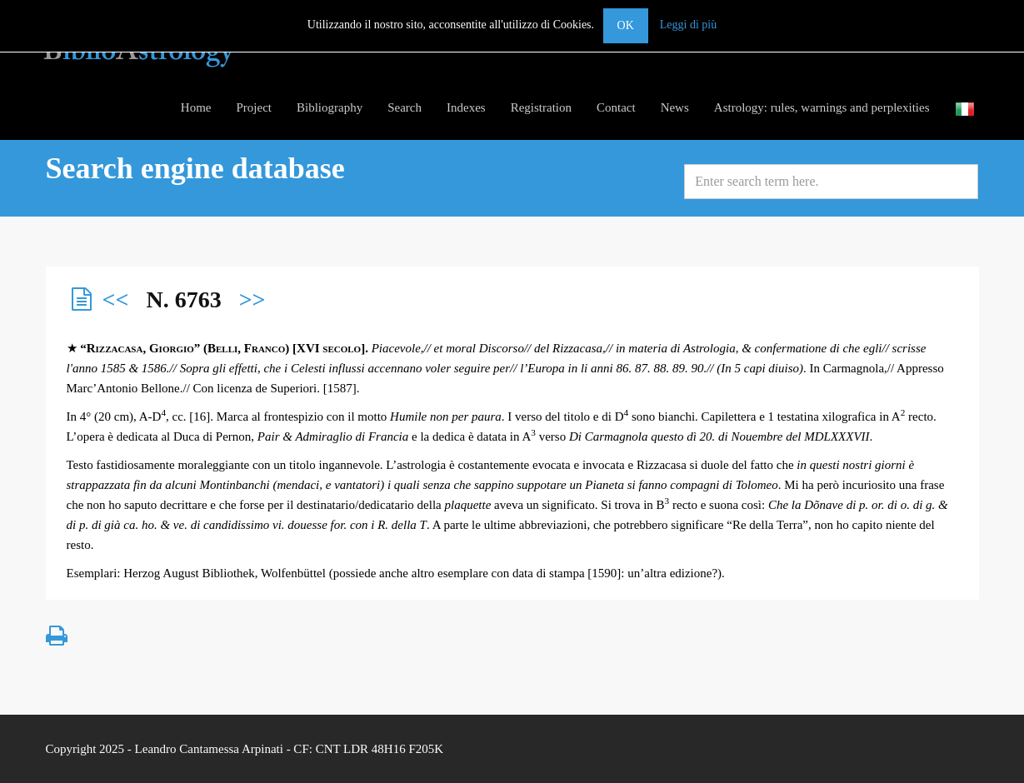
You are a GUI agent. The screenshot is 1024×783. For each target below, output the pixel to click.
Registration (541, 107)
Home (196, 107)
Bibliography (329, 107)
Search (404, 107)
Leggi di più (688, 24)
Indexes (466, 107)
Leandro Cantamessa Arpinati (209, 749)
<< (115, 299)
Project (254, 107)
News (675, 107)
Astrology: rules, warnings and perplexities (822, 107)
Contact (616, 107)
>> (252, 299)
